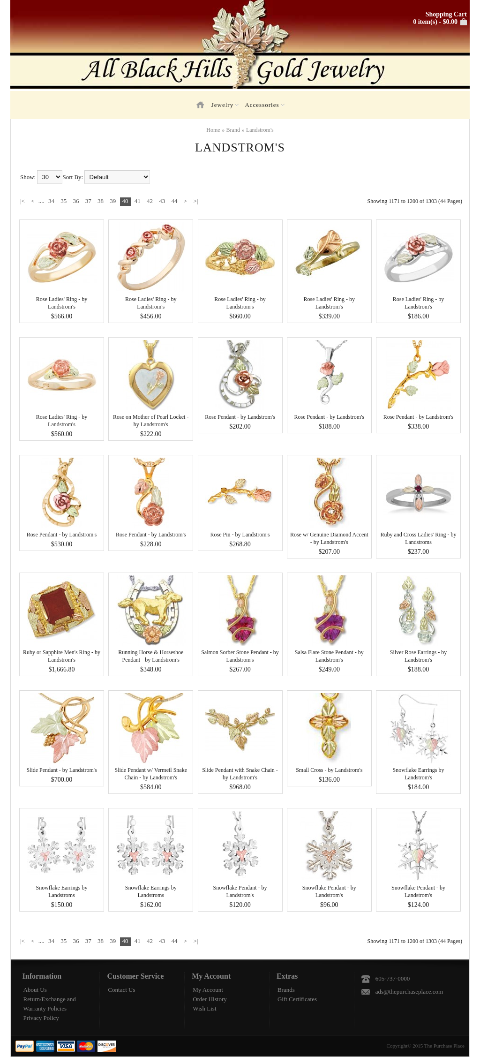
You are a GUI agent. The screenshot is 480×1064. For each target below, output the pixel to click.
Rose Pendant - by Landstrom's (240, 417)
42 (150, 200)
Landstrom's (260, 130)
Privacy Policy (41, 1017)
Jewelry (225, 104)
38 (101, 200)
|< (22, 200)
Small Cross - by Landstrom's (329, 770)
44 (175, 200)
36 (76, 200)
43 (162, 200)
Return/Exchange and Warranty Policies (49, 1004)
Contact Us (121, 989)
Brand (233, 130)
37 (88, 200)
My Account (208, 989)
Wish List (204, 1008)
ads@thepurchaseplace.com (409, 991)
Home (213, 130)
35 (63, 200)
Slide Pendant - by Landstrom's (61, 770)
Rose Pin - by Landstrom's (240, 534)
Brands (286, 989)
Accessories (264, 104)
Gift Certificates (297, 999)
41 (138, 200)
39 (113, 200)
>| (195, 200)
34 (51, 200)
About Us (35, 989)
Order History (210, 999)
